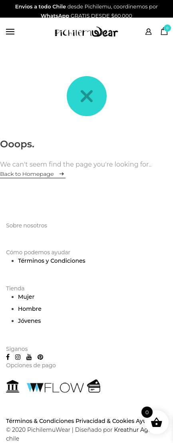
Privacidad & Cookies (105, 421)
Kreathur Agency (137, 429)
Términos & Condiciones (40, 421)
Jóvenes (29, 320)
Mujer (26, 296)
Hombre (30, 308)
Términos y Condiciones (52, 260)
